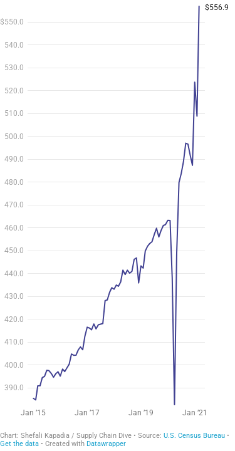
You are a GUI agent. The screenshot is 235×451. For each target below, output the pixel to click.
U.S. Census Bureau (194, 436)
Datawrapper (106, 444)
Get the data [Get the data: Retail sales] (19, 444)
